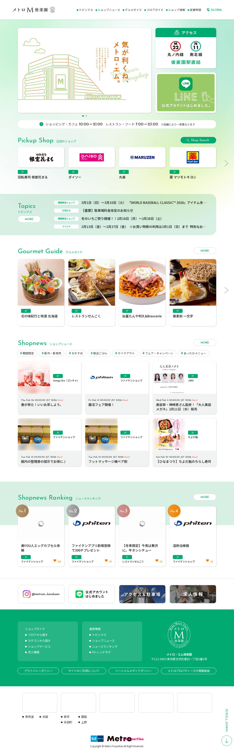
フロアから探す (38, 634)
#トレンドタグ (101, 652)
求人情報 (33, 652)
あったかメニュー (195, 353)
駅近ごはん (100, 353)
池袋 (45, 716)
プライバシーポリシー (38, 670)
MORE (29, 219)
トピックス (99, 634)
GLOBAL (216, 10)
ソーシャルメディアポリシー (133, 670)
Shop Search (200, 140)
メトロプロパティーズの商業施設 (189, 670)
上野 (84, 722)
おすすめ (77, 353)
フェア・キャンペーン (159, 353)
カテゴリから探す (39, 640)
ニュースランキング (104, 646)
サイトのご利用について (83, 670)
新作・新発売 (52, 353)
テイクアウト (126, 353)
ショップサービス (39, 646)
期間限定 (28, 353)
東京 (66, 716)
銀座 (84, 716)
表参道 (29, 716)
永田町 (68, 722)
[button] (83, 116)
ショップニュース (103, 640)
